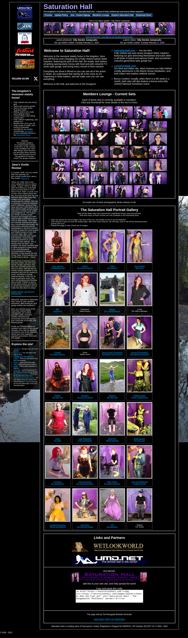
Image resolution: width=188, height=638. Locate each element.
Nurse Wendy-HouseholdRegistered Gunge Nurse (112, 353)
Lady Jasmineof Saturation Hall (58, 267)
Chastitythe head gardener (57, 353)
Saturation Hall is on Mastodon (109, 621)
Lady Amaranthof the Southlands (85, 440)
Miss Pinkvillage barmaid (112, 440)
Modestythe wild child (112, 396)
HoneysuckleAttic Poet (139, 267)
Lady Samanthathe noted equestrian (84, 483)
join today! (29, 131)
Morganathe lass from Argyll (85, 396)
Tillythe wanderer (112, 526)
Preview (17, 349)
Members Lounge (101, 15)
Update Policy (61, 15)
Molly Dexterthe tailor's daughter (112, 483)
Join (15, 364)
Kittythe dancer (57, 310)
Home (16, 362)
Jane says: (25, 178)
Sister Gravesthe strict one (139, 440)
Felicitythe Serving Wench (85, 267)
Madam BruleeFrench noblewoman (139, 396)
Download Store (143, 15)
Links (16, 366)
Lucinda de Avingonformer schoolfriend (58, 526)
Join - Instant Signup (80, 15)
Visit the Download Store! (24, 378)
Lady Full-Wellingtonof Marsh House (139, 483)
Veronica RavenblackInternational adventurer (139, 353)
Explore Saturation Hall (122, 15)
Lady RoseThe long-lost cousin (85, 526)
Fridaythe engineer (112, 267)
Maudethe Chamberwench (112, 310)
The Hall (17, 370)
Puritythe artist (57, 440)
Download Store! (23, 135)
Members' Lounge (21, 374)
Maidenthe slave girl (57, 396)
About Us (17, 353)
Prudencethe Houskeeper (57, 483)
